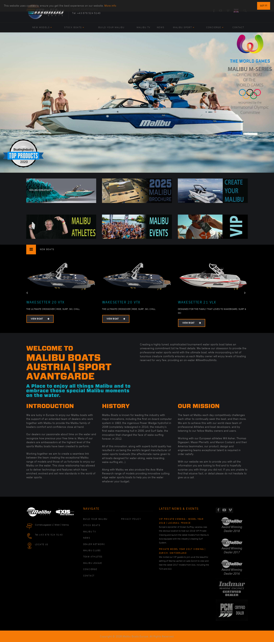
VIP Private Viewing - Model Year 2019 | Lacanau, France (181, 521)
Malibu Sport (183, 27)
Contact (238, 27)
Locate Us (41, 544)
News (160, 27)
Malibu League (92, 563)
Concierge (214, 27)
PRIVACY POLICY (131, 519)
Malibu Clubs (92, 550)
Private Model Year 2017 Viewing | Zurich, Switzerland (182, 551)
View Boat (40, 319)
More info (110, 5)
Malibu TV (143, 27)
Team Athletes (93, 557)
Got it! (263, 5)
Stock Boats (74, 27)
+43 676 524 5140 (89, 13)
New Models (42, 27)
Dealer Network (94, 544)
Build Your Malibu (111, 27)
